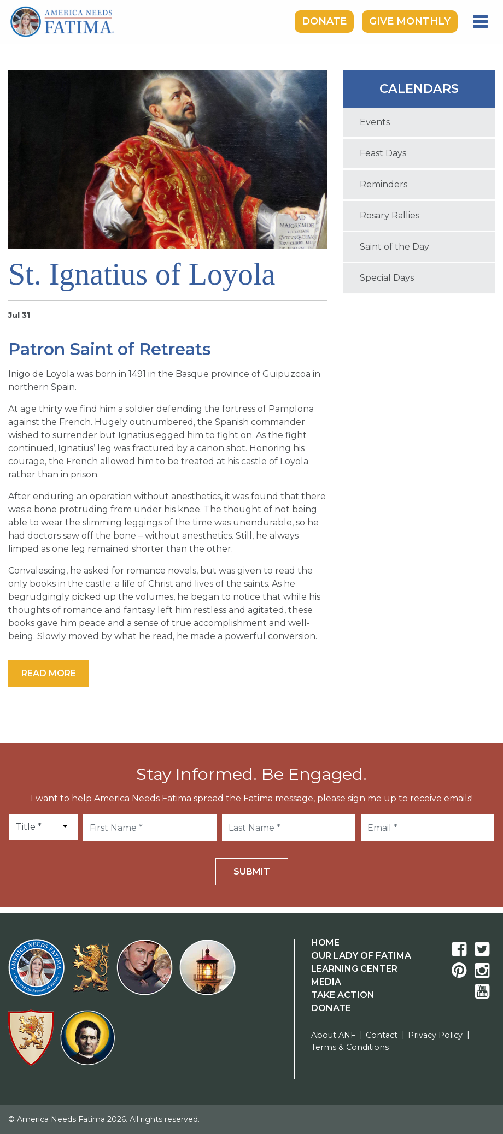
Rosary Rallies (389, 215)
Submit (251, 871)
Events (375, 122)
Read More (48, 673)
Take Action (343, 995)
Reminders (383, 184)
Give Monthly (410, 21)
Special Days (387, 278)
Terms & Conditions (350, 1047)
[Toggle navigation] (480, 22)
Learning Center (354, 969)
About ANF (333, 1035)
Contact (381, 1035)
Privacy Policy (435, 1035)
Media (326, 982)
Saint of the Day (394, 246)
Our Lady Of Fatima (361, 955)
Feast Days (383, 153)
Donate (324, 21)
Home (325, 942)
